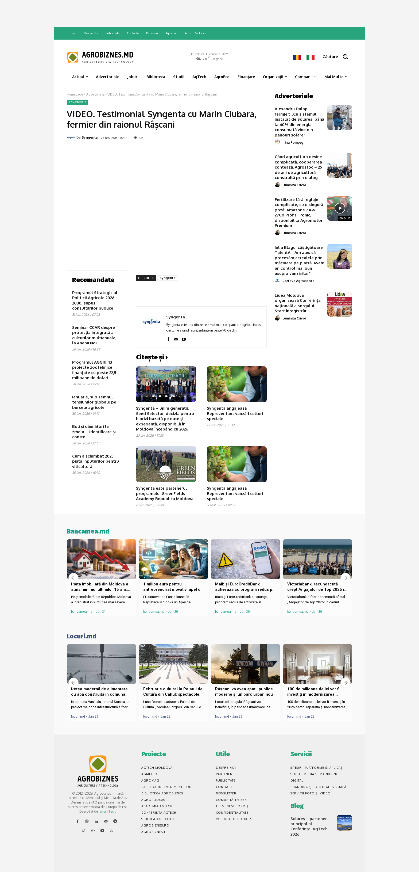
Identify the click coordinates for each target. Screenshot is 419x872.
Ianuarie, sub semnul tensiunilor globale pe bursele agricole (94, 402)
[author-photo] (278, 142)
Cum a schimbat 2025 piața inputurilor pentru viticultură (95, 461)
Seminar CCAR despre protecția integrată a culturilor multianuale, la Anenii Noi (94, 335)
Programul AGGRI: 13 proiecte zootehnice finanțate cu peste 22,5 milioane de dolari (94, 370)
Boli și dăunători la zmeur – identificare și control (94, 431)
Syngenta (90, 137)
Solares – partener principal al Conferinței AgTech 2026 (311, 823)
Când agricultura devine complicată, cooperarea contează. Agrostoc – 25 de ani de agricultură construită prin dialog (298, 167)
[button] (337, 56)
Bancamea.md (88, 531)
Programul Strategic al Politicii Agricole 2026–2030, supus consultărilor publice (94, 300)
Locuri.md (81, 636)
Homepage (75, 94)
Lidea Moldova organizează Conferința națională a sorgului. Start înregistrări (298, 303)
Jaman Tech (107, 811)
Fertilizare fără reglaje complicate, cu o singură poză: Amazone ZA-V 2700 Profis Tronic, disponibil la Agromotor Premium (299, 212)
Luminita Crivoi (294, 185)
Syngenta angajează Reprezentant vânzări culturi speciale (235, 413)
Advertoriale (95, 94)
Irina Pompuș (292, 142)
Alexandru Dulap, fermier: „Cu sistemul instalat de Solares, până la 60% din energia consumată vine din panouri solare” (299, 122)
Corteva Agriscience (298, 281)
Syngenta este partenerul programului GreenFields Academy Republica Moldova (164, 493)
